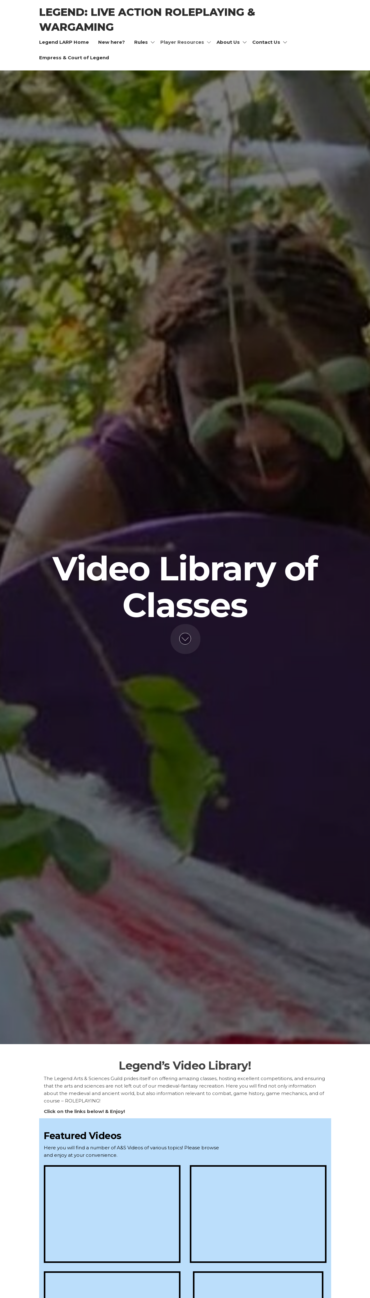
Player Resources (182, 42)
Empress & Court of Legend (74, 58)
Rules (141, 42)
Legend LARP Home (64, 42)
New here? (111, 42)
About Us (228, 42)
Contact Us (266, 42)
